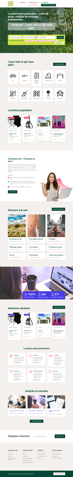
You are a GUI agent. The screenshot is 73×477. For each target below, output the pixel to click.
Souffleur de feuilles (27, 460)
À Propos (10, 456)
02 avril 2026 (52, 414)
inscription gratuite (59, 473)
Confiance (56, 355)
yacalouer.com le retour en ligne (16, 410)
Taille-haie (25, 454)
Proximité (35, 355)
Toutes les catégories (60, 64)
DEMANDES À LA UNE (33, 4)
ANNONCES (23, 3)
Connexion (44, 2)
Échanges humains (37, 371)
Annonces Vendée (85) (58, 209)
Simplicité (16, 355)
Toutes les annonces (59, 307)
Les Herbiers (33, 247)
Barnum (40, 133)
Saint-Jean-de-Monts (56, 255)
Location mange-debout (13, 134)
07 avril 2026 (13, 413)
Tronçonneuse (53, 40)
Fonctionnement (55, 456)
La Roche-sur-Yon (15, 239)
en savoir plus (17, 362)
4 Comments (20, 413)
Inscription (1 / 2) (60, 436)
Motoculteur (29, 40)
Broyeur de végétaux (27, 458)
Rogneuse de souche (41, 40)
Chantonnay (33, 255)
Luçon (12, 255)
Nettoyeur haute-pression (28, 462)
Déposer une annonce (48, 5)
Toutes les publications (36, 421)
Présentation (10, 454)
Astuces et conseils (56, 454)
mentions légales (29, 473)
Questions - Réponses (57, 458)
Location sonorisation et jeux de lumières (58, 134)
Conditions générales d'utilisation (12, 459)
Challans (52, 239)
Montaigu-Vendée (15, 247)
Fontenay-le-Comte (55, 247)
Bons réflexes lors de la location (36, 410)
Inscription (59, 43)
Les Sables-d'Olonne (36, 239)
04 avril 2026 (32, 413)
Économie (55, 371)
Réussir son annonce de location (54, 411)
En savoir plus (12, 191)
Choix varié (16, 371)
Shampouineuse (27, 133)
